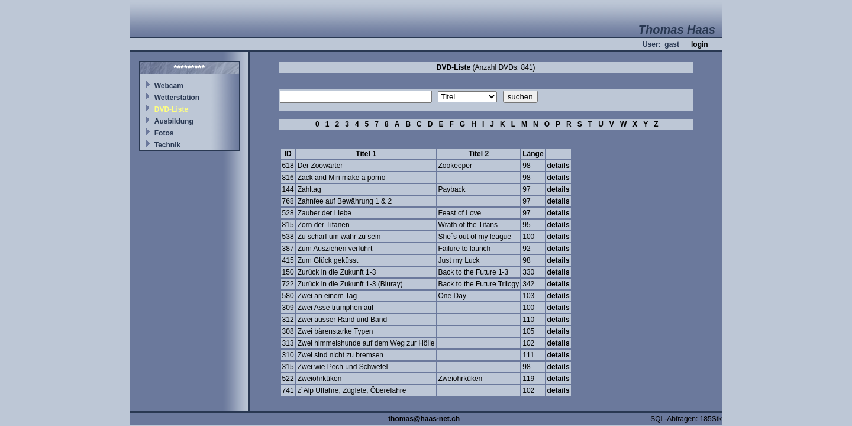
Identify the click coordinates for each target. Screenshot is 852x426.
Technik (167, 145)
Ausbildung (173, 121)
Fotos (164, 133)
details (558, 166)
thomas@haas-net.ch (424, 419)
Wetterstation (176, 97)
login (699, 44)
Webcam (168, 86)
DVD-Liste (171, 109)
